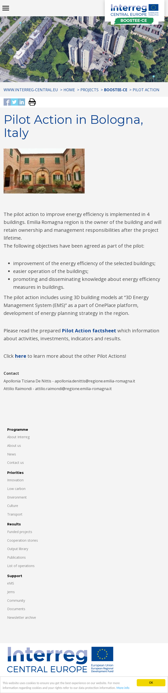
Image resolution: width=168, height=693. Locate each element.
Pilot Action (146, 89)
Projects (89, 89)
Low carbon (16, 488)
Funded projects (19, 531)
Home (69, 89)
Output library (17, 548)
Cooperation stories (22, 540)
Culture (12, 505)
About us (14, 445)
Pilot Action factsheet (89, 330)
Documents (16, 609)
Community (16, 600)
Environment (17, 497)
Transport (14, 514)
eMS (10, 583)
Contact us (15, 462)
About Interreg (18, 437)
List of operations (21, 565)
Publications (16, 557)
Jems (11, 592)
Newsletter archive (21, 617)
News (11, 454)
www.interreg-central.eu (31, 89)
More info (123, 688)
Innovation (15, 480)
